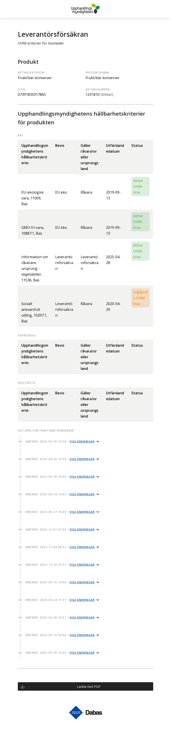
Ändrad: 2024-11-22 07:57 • (60, 565)
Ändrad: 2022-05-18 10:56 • (60, 477)
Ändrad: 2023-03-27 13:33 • (60, 512)
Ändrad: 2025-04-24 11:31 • (60, 600)
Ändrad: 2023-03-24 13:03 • (60, 494)
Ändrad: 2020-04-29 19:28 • (60, 441)
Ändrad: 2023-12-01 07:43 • (60, 529)
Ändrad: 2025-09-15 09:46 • (60, 635)
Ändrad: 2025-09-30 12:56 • (60, 653)
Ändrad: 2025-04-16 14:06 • (60, 582)
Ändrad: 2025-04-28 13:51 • (60, 617)
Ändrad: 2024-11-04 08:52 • (60, 547)
